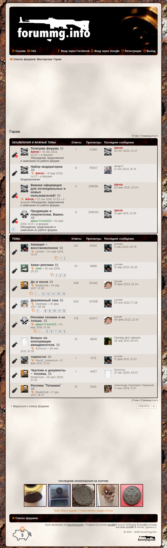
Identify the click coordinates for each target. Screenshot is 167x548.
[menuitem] (31, 51)
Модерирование (30, 179)
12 (43, 294)
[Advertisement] (88, 95)
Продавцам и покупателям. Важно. (47, 212)
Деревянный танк (44, 300)
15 (58, 294)
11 (59, 311)
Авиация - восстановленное (44, 246)
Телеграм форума (45, 148)
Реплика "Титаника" (46, 385)
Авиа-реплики (42, 265)
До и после (39, 282)
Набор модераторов (46, 166)
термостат (39, 357)
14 (53, 294)
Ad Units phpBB (125, 527)
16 (64, 294)
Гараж (14, 131)
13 (48, 294)
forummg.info (75, 525)
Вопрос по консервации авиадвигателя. (43, 341)
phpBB (111, 525)
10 (54, 311)
